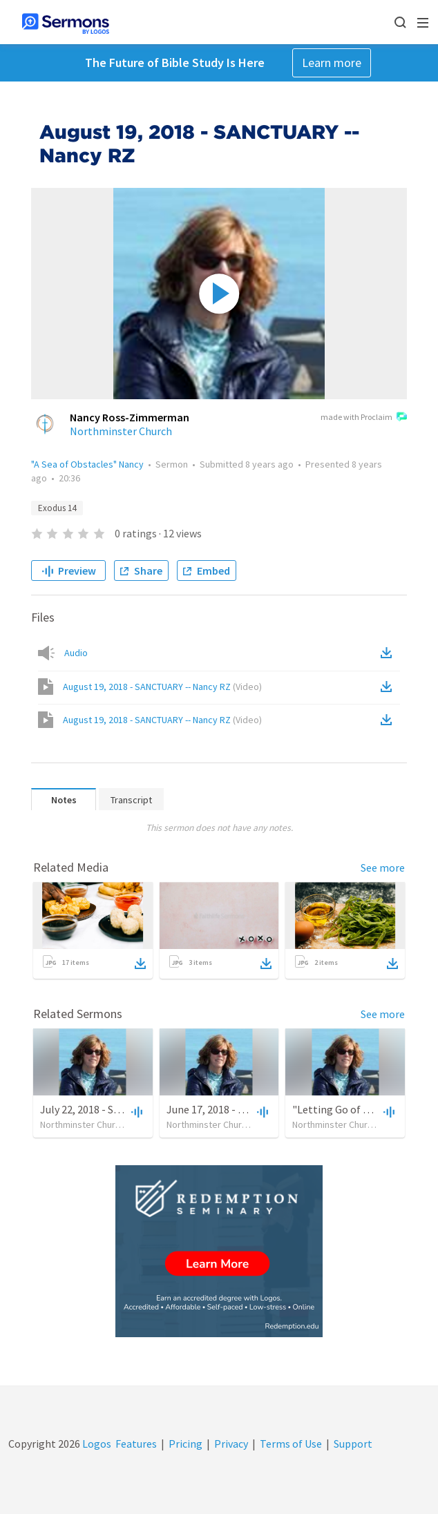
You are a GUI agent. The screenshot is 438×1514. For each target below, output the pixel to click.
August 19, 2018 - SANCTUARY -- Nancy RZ (162, 686)
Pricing (185, 1443)
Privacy (231, 1443)
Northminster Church (121, 431)
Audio (76, 652)
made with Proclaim (364, 418)
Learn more (331, 62)
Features (136, 1443)
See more (383, 867)
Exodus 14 (57, 508)
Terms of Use (291, 1443)
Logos (95, 1443)
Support (353, 1443)
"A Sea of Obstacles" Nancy (87, 464)
